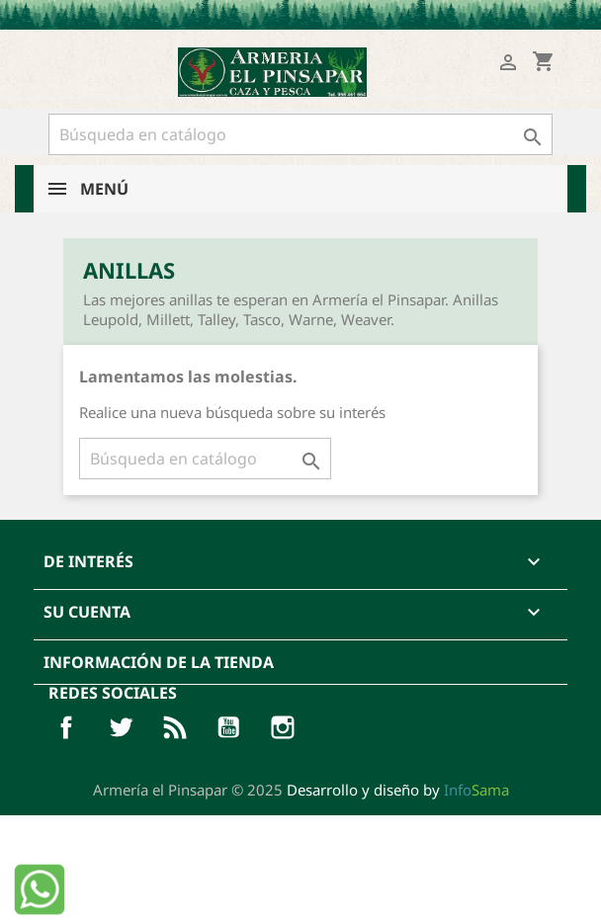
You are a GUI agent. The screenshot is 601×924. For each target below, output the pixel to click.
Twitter (120, 727)
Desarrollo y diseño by (398, 789)
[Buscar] (300, 134)
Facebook (66, 727)
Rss (175, 727)
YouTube (228, 727)
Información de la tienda (158, 662)
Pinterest (283, 727)
